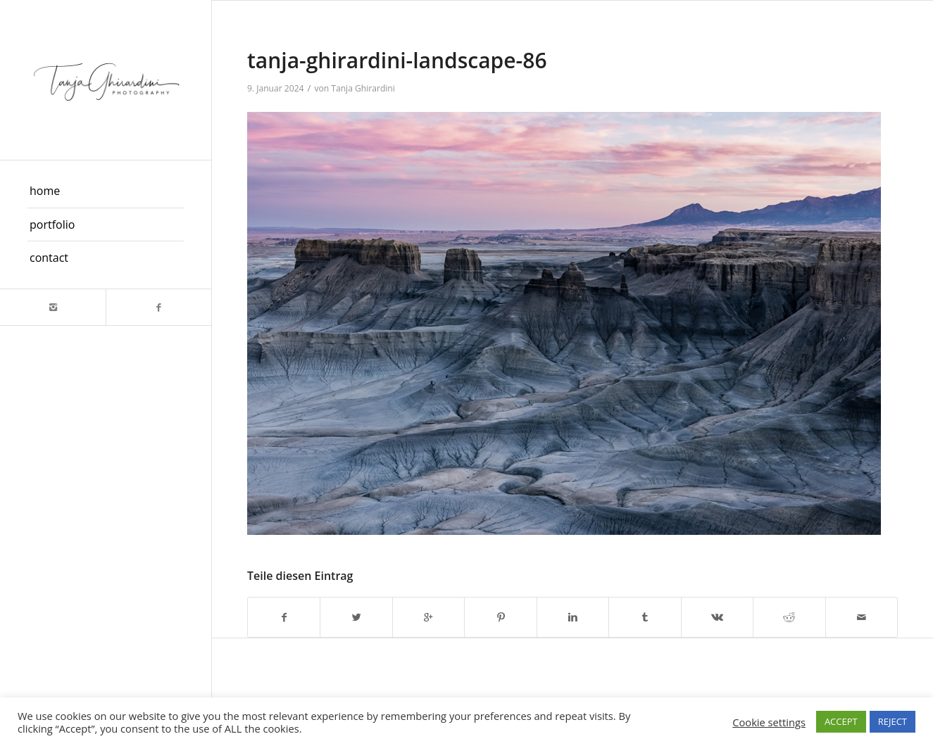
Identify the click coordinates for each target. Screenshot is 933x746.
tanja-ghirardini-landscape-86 (397, 60)
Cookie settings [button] (769, 722)
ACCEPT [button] (841, 721)
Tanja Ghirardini (363, 88)
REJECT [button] (892, 721)
